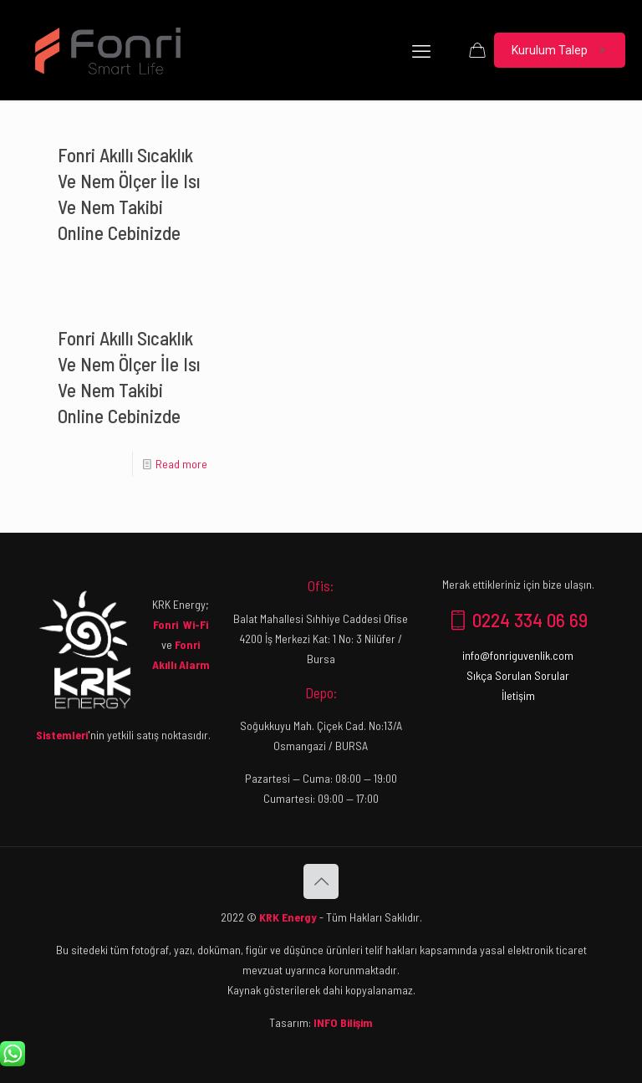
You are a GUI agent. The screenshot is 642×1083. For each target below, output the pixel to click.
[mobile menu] (421, 50)
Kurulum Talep (560, 50)
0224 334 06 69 (518, 619)
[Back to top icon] (321, 881)
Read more (181, 464)
